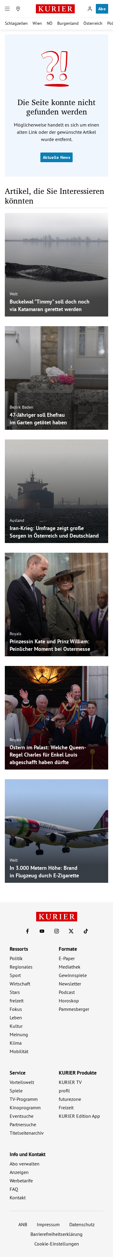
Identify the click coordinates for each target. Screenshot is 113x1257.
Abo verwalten (24, 1164)
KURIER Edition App (79, 1116)
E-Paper (67, 958)
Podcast (67, 992)
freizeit (17, 1001)
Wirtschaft (20, 984)
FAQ (14, 1189)
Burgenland (68, 23)
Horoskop (69, 1001)
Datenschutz (82, 1224)
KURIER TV (70, 1082)
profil (64, 1091)
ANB (22, 1224)
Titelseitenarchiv (27, 1133)
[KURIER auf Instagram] (56, 931)
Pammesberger (74, 1009)
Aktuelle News (56, 157)
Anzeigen (19, 1172)
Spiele (16, 1091)
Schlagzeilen (16, 23)
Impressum (48, 1224)
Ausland (17, 520)
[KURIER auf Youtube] (42, 931)
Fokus (16, 1009)
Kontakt (18, 1197)
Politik (16, 958)
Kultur (16, 1026)
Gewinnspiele (73, 975)
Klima (16, 1043)
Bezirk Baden (21, 407)
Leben (16, 1017)
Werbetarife (21, 1181)
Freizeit (66, 1107)
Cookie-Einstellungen (56, 1244)
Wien (37, 23)
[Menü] (7, 9)
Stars (15, 992)
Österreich (92, 23)
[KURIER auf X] (71, 931)
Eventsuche (21, 1116)
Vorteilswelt (22, 1082)
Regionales (21, 967)
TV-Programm (24, 1099)
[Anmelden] (90, 9)
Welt (14, 293)
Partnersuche (23, 1124)
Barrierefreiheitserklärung (56, 1234)
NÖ (49, 23)
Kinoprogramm (25, 1107)
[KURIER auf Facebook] (27, 931)
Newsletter (70, 984)
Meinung (19, 1034)
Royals (15, 633)
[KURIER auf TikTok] (86, 931)
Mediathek (69, 967)
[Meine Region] (18, 9)
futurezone (70, 1099)
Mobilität (19, 1051)
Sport (15, 975)
